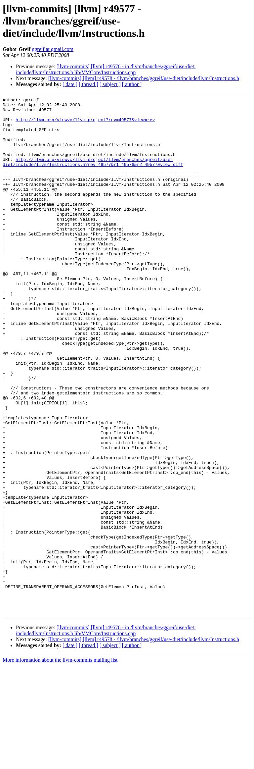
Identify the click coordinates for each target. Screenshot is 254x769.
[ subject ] (110, 84)
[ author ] (132, 84)
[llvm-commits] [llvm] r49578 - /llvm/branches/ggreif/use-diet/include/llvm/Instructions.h (143, 78)
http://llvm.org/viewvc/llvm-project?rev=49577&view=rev (85, 125)
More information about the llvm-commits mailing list (60, 763)
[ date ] (70, 84)
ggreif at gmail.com (52, 49)
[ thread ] (88, 84)
